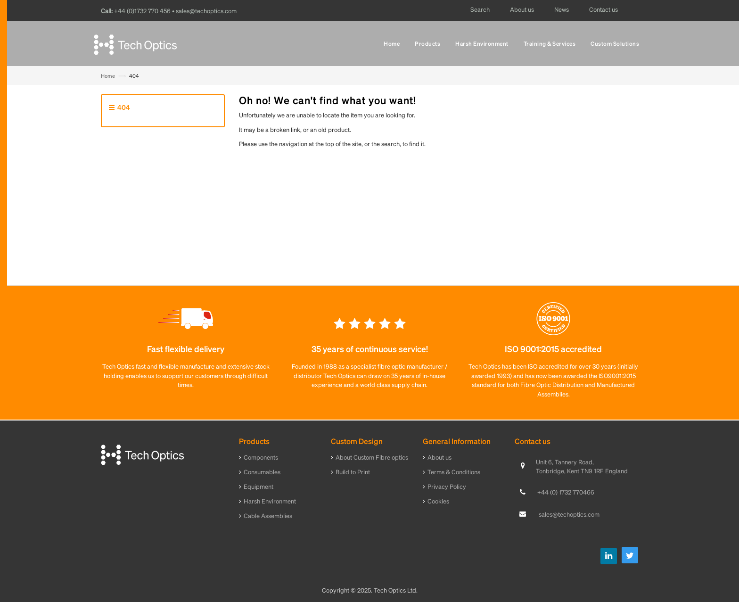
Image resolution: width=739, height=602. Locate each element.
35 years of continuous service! (370, 348)
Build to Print (353, 472)
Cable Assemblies (268, 515)
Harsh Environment (270, 501)
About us (439, 457)
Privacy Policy (446, 486)
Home (108, 76)
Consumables (262, 472)
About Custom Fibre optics (372, 457)
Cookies (438, 501)
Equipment (258, 486)
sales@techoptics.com (569, 514)
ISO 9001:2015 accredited (553, 348)
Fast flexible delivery (185, 348)
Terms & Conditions (453, 472)
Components (261, 457)
